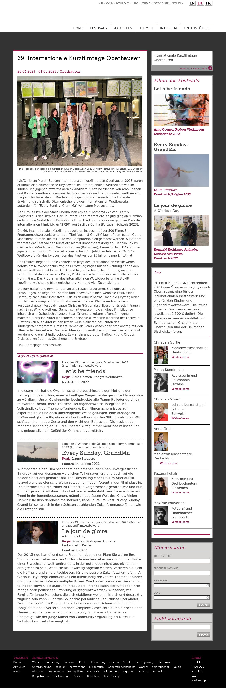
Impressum (177, 3)
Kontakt (145, 3)
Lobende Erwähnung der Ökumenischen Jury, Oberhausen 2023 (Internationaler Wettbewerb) (102, 445)
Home (78, 28)
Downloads (122, 3)
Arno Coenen (82, 377)
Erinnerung (52, 662)
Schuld (127, 662)
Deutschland (182, 352)
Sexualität (93, 671)
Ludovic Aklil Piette (76, 545)
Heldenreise (56, 671)
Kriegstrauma (41, 676)
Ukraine (178, 384)
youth (177, 666)
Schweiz (178, 414)
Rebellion (159, 671)
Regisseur (161, 580)
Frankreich (70, 464)
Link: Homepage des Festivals (39, 345)
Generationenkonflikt (121, 666)
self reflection (161, 666)
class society (111, 676)
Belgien (85, 464)
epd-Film (196, 662)
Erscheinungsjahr (166, 568)
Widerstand (111, 671)
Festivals (98, 28)
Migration (38, 671)
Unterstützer (197, 28)
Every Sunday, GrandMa (96, 453)
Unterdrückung (41, 666)
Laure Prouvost (83, 458)
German (200, 2)
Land (157, 592)
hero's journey (145, 662)
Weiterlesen (180, 357)
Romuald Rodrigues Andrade (93, 541)
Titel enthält (163, 556)
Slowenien (180, 488)
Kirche (83, 662)
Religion (60, 666)
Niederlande (71, 382)
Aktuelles (123, 28)
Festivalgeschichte (193, 68)
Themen (146, 28)
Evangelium (75, 671)
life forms (164, 662)
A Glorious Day (166, 211)
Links (135, 3)
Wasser (36, 662)
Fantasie (144, 671)
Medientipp (198, 680)
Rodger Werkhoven (108, 377)
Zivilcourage (61, 676)
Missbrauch (96, 666)
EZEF (194, 675)
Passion (78, 676)
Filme (16, 671)
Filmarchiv (107, 3)
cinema (114, 662)
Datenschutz (161, 3)
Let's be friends (83, 371)
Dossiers (18, 662)
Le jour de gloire (84, 531)
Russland (69, 662)
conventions (77, 666)
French (208, 2)
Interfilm (168, 28)
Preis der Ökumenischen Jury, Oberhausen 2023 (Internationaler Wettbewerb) (95, 364)
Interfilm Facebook (96, 2)
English (191, 2)
